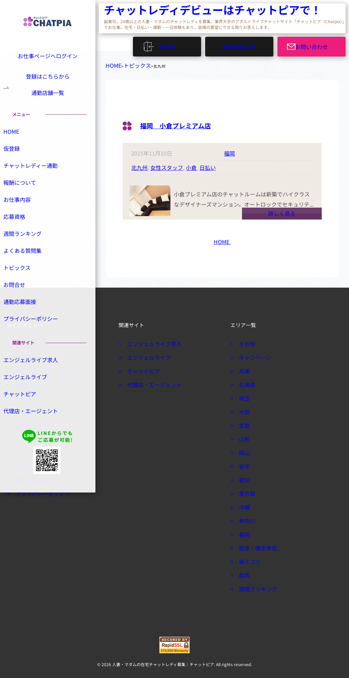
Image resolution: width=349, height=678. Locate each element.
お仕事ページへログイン (46, 55)
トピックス (130, 64)
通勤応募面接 (26, 320)
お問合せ (21, 303)
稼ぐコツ (248, 558)
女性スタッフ (166, 165)
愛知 (243, 477)
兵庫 (243, 368)
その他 (246, 341)
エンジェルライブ (31, 396)
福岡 (229, 150)
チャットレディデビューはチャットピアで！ (144, 10)
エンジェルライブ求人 (36, 379)
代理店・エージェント (36, 431)
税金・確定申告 (255, 545)
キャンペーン (253, 354)
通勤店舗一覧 (47, 101)
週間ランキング (29, 251)
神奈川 (246, 518)
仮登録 (170, 44)
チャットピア (26, 413)
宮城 (243, 422)
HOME (112, 64)
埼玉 (243, 395)
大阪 (243, 409)
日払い (207, 165)
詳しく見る (281, 211)
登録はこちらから (47, 78)
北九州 (139, 165)
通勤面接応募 (239, 44)
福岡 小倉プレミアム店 (184, 122)
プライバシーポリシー (36, 338)
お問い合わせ (315, 44)
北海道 (246, 381)
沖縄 (243, 504)
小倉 (191, 165)
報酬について (26, 199)
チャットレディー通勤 (36, 181)
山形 (243, 436)
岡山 (243, 450)
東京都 (246, 490)
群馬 (243, 572)
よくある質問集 (29, 268)
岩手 (243, 463)
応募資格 (21, 233)
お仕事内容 (24, 216)
